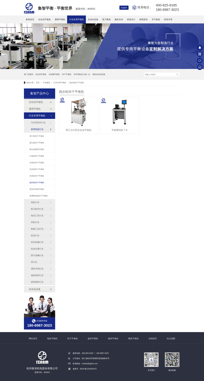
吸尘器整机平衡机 (37, 149)
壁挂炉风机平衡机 (37, 189)
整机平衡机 (133, 338)
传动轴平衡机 (54, 74)
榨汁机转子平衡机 (37, 136)
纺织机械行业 (37, 242)
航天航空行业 (37, 209)
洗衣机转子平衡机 (37, 169)
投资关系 (168, 19)
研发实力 (131, 19)
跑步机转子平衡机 (76, 83)
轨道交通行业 (37, 249)
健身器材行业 (37, 275)
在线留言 (153, 338)
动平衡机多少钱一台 (82, 74)
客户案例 (106, 19)
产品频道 (47, 83)
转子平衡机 (66, 74)
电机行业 (35, 202)
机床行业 (35, 235)
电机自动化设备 (99, 74)
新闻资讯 (143, 19)
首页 (38, 83)
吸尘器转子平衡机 (37, 143)
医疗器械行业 (37, 255)
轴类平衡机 (113, 338)
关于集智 (156, 19)
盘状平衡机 (93, 338)
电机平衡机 (52, 338)
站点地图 (171, 338)
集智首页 (30, 19)
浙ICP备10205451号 (88, 369)
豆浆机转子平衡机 (37, 163)
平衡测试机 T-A (119, 130)
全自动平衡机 (44, 19)
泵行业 (34, 262)
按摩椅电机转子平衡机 (39, 196)
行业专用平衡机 (76, 19)
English (124, 8)
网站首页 (33, 338)
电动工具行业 (37, 215)
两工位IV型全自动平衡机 (78, 130)
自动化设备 (93, 19)
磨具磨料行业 (37, 282)
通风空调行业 (37, 269)
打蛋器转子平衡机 (37, 156)
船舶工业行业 (37, 229)
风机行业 (35, 222)
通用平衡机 (60, 19)
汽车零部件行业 (38, 122)
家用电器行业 (37, 129)
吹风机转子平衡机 (37, 176)
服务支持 (119, 19)
